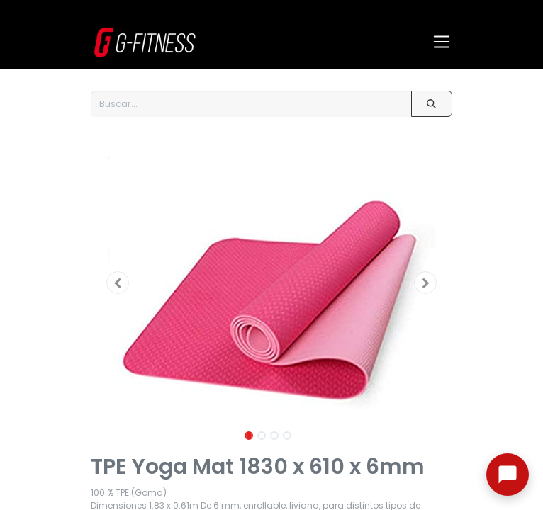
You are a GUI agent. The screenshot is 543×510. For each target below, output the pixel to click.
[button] (118, 282)
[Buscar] (431, 104)
